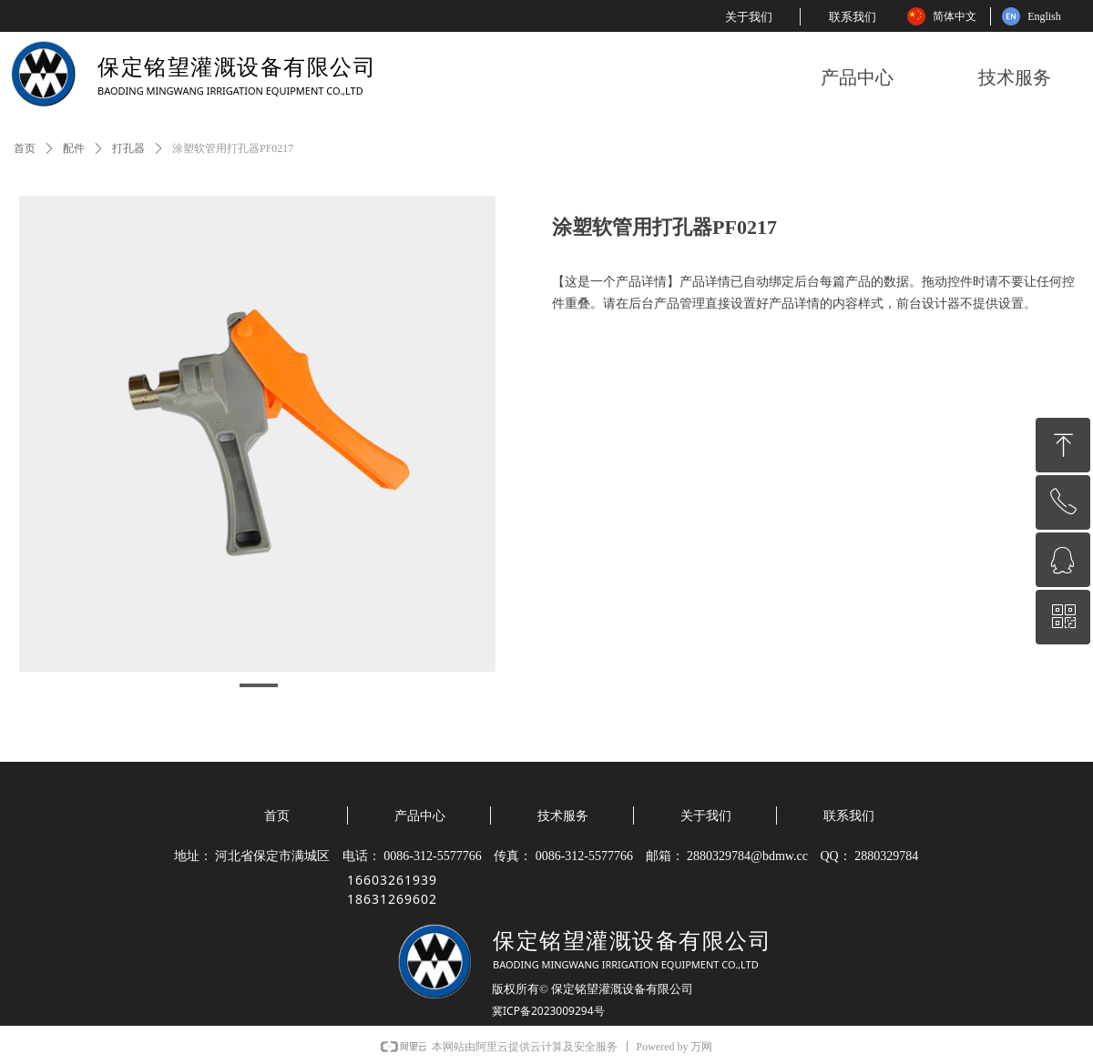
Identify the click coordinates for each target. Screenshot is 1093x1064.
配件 (74, 148)
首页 (25, 148)
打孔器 (128, 148)
